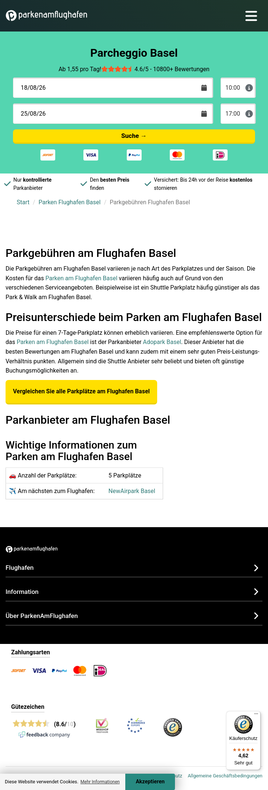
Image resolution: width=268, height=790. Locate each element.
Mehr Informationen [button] (100, 781)
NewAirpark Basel (132, 491)
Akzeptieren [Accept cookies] (150, 782)
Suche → (134, 135)
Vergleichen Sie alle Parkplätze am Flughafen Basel (81, 391)
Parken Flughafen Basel (69, 202)
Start (23, 202)
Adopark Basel (162, 342)
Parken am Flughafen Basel (81, 278)
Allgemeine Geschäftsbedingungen (225, 776)
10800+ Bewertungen (181, 69)
